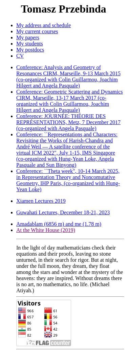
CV (20, 56)
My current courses (37, 31)
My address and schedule (43, 25)
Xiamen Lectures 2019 (41, 201)
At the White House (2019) (45, 230)
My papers (27, 37)
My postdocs (30, 50)
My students (29, 43)
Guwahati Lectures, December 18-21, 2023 (63, 212)
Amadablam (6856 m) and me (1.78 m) (58, 224)
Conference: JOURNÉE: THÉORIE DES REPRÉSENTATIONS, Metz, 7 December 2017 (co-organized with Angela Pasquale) (68, 122)
